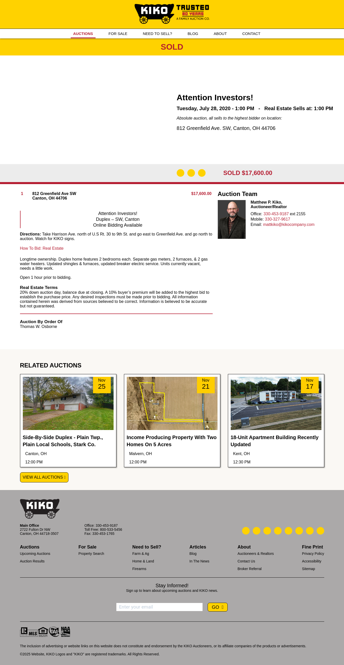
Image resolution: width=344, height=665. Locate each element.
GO (216, 607)
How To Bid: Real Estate (42, 248)
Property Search (91, 554)
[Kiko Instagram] (320, 531)
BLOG (193, 33)
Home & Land (143, 561)
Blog (192, 554)
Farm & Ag (140, 554)
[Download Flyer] (180, 173)
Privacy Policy (313, 554)
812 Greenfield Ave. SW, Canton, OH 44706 (226, 128)
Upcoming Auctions (35, 554)
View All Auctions (43, 477)
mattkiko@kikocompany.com (289, 224)
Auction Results (32, 561)
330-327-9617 (277, 219)
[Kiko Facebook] (278, 531)
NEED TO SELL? (157, 33)
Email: (256, 224)
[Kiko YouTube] (310, 531)
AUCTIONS (83, 33)
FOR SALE (117, 33)
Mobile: (257, 219)
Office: (256, 214)
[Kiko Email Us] (256, 531)
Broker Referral (250, 569)
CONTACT (251, 33)
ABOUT (220, 33)
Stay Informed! (171, 585)
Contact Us (246, 561)
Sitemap (308, 569)
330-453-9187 (276, 214)
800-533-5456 (111, 529)
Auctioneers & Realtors (256, 554)
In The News (199, 561)
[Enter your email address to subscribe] (159, 607)
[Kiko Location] (267, 531)
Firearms (139, 569)
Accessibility (311, 561)
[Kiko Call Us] (246, 531)
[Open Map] (191, 173)
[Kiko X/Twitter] (299, 531)
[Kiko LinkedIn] (288, 531)
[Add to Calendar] (202, 173)
